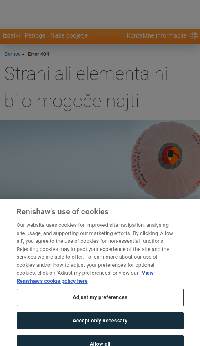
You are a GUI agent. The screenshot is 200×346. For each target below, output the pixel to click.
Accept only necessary (100, 326)
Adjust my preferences (100, 303)
